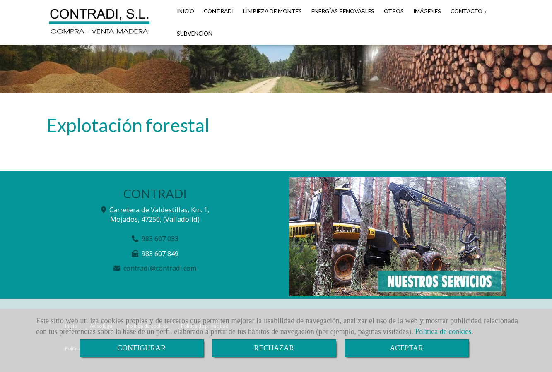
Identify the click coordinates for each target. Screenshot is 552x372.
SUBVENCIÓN (194, 33)
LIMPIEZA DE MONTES (272, 11)
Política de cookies (443, 331)
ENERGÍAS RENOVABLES (342, 11)
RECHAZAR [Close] (274, 348)
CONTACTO (469, 11)
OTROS (394, 11)
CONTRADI (219, 11)
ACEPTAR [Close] (406, 348)
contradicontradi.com (159, 268)
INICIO (185, 11)
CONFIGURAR (141, 348)
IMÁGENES (427, 11)
